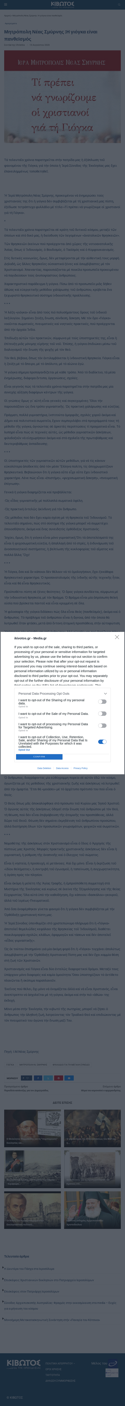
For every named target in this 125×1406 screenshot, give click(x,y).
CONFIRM (39, 757)
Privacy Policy (81, 768)
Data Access (62, 768)
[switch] (102, 701)
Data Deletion (44, 768)
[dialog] (62, 703)
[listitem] (62, 693)
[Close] (118, 638)
